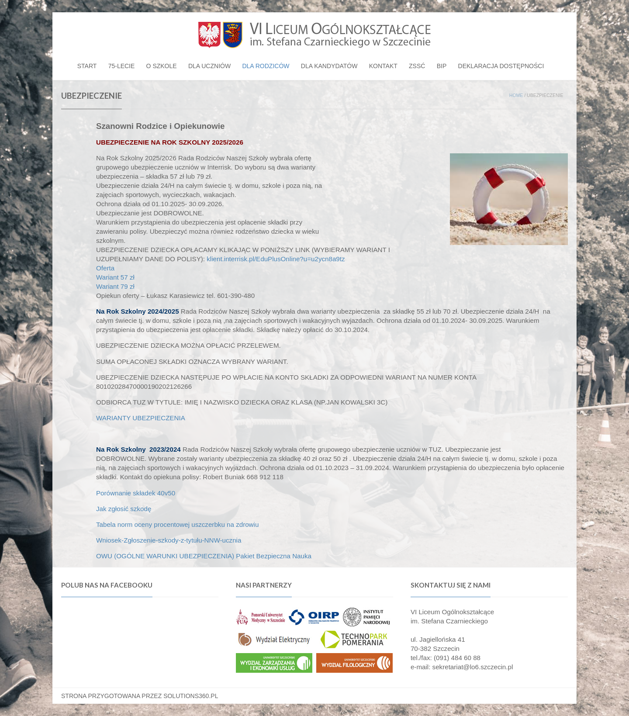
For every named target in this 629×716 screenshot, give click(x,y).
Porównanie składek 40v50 (135, 493)
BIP (442, 65)
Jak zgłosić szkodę (123, 508)
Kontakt (383, 65)
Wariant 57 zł (115, 277)
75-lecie (121, 65)
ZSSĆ (417, 65)
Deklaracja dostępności (501, 65)
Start (87, 65)
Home (516, 95)
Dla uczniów (209, 65)
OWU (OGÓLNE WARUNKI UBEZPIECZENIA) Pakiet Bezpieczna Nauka (203, 556)
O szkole (161, 65)
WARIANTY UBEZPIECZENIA (140, 418)
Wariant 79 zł (115, 286)
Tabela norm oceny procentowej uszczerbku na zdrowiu (178, 524)
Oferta (105, 268)
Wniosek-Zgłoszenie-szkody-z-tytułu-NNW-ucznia (168, 540)
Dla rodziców (265, 65)
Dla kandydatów (329, 65)
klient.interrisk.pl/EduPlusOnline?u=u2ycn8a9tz (276, 259)
